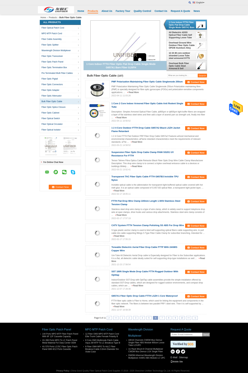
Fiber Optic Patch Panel (52, 62)
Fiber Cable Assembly (52, 39)
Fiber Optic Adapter (50, 90)
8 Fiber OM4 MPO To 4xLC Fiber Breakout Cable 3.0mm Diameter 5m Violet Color (102, 349)
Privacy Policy (62, 371)
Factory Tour (123, 11)
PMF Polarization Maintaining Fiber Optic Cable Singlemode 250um (147, 81)
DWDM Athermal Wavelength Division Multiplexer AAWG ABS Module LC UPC (146, 356)
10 (182, 318)
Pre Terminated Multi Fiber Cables (57, 73)
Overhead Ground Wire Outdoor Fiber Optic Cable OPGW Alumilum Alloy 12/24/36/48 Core (182, 45)
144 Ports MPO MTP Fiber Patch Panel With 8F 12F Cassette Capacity (60, 335)
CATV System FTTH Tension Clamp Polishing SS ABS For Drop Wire (147, 225)
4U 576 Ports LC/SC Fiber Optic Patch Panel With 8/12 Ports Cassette (60, 347)
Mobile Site (176, 361)
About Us (107, 11)
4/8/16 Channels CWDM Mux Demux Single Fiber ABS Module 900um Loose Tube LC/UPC (146, 342)
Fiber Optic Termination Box (54, 67)
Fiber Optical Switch (51, 118)
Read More (133, 92)
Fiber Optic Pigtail (50, 79)
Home (81, 11)
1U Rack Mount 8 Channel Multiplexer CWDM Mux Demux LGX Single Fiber (145, 350)
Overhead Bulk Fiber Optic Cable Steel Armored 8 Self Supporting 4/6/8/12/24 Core (180, 66)
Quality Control (142, 11)
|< (109, 318)
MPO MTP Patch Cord (52, 33)
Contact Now (197, 82)
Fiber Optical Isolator (51, 130)
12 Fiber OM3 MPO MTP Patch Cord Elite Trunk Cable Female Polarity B (102, 335)
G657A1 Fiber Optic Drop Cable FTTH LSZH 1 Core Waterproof (144, 296)
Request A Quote (180, 11)
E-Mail (173, 357)
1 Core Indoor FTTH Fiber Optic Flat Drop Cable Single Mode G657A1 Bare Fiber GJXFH (181, 25)
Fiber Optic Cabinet (50, 113)
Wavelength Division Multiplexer (56, 50)
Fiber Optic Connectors (52, 84)
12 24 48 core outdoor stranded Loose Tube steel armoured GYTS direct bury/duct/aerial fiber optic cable (179, 55)
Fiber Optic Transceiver (52, 56)
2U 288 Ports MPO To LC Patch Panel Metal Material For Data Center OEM (59, 341)
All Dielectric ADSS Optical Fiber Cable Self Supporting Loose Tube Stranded (180, 35)
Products (93, 11)
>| (195, 318)
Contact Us (160, 11)
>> (188, 318)
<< (116, 318)
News (197, 11)
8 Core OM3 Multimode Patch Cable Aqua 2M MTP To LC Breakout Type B (102, 341)
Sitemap (183, 357)
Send (206, 334)
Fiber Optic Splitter (50, 45)
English (200, 2)
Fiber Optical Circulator (52, 124)
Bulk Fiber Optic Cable (52, 101)
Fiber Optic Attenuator (52, 96)
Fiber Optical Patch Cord (53, 28)
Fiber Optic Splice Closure (53, 107)
